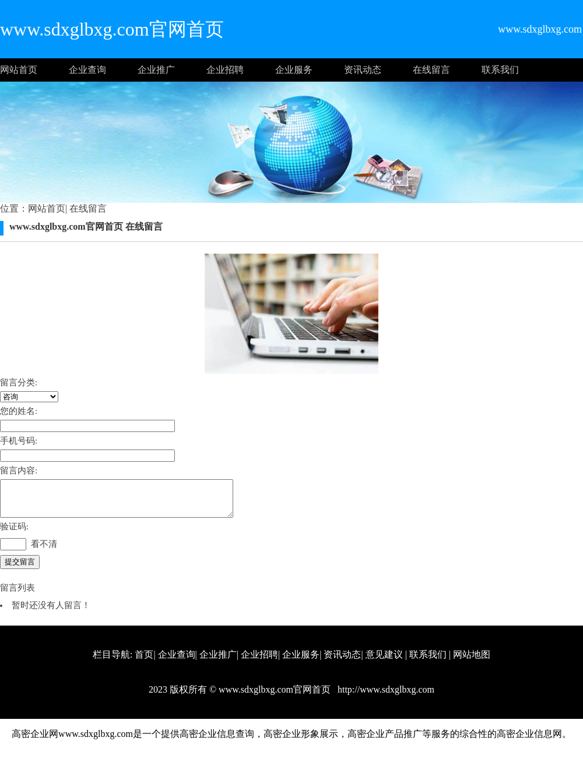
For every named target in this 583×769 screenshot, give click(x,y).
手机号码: (18, 440)
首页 (144, 661)
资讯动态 (362, 70)
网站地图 (471, 661)
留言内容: (18, 470)
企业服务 (293, 70)
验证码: (14, 533)
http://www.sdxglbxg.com (384, 696)
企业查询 (87, 70)
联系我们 (500, 70)
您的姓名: (18, 411)
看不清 (44, 551)
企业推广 (156, 70)
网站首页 (18, 70)
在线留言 (431, 70)
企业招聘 (225, 70)
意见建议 (384, 661)
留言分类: (18, 382)
